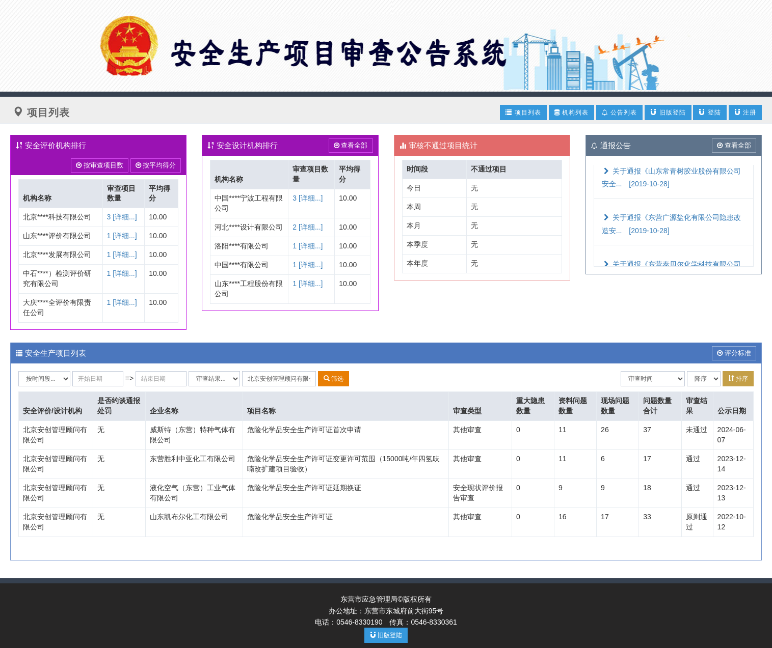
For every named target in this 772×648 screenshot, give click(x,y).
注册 (745, 112)
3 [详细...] (122, 217)
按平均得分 (156, 165)
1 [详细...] (122, 236)
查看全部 (351, 145)
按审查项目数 (99, 165)
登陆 (710, 112)
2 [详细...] (307, 227)
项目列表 (523, 112)
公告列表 (619, 112)
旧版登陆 (667, 112)
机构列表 (571, 112)
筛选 (333, 378)
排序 (738, 378)
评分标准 (734, 353)
